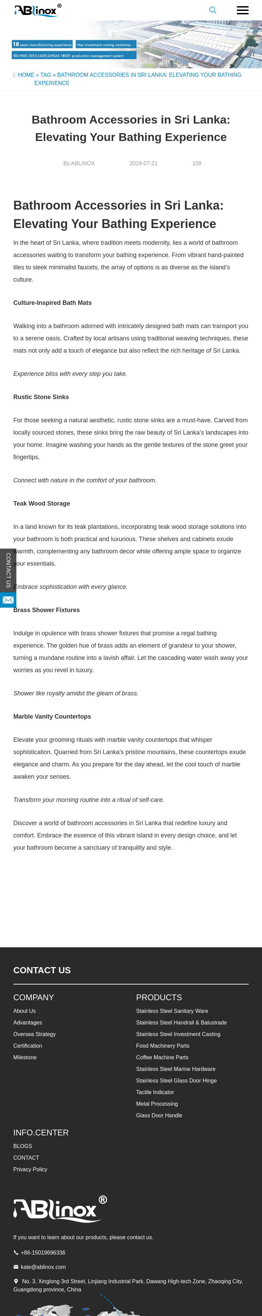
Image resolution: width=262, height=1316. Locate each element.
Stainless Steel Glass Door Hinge (176, 1081)
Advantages (27, 1022)
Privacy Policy (30, 1169)
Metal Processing (157, 1104)
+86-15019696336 (43, 1253)
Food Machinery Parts (163, 1046)
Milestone (25, 1057)
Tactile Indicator (155, 1092)
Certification (27, 1046)
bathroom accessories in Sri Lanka (114, 823)
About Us (24, 1011)
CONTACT (26, 1158)
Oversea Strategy (34, 1034)
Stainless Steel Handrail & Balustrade (181, 1022)
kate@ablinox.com (43, 1267)
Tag (45, 75)
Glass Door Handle (159, 1115)
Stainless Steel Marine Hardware (176, 1069)
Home (26, 75)
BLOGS (22, 1146)
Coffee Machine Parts (162, 1057)
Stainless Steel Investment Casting (178, 1034)
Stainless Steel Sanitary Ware (172, 1011)
